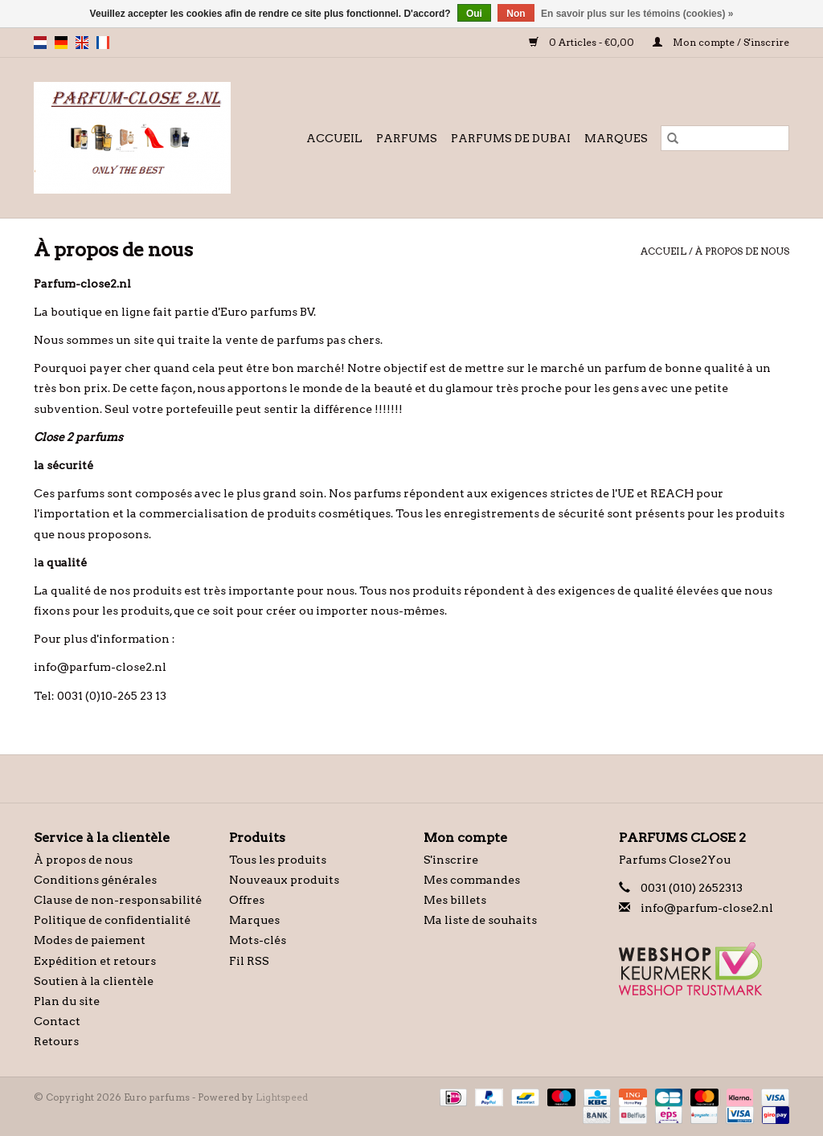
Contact (57, 1021)
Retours (56, 1041)
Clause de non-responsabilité (118, 899)
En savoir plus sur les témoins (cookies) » (637, 13)
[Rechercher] (725, 138)
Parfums (406, 138)
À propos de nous (742, 251)
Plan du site (67, 1001)
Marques (616, 138)
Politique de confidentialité (112, 919)
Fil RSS (249, 960)
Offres (246, 899)
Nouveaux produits (284, 879)
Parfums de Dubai (511, 138)
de (61, 42)
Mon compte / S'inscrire (721, 42)
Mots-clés (257, 940)
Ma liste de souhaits (480, 919)
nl (40, 42)
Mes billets (455, 899)
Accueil (334, 138)
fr (102, 42)
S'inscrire (451, 859)
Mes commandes (472, 879)
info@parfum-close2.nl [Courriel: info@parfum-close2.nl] (707, 907)
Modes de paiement (89, 940)
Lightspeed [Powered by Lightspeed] (282, 1097)
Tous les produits (277, 859)
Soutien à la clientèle (94, 981)
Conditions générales (95, 879)
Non (515, 13)
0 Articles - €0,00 (583, 42)
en (82, 42)
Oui (474, 13)
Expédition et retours (95, 960)
